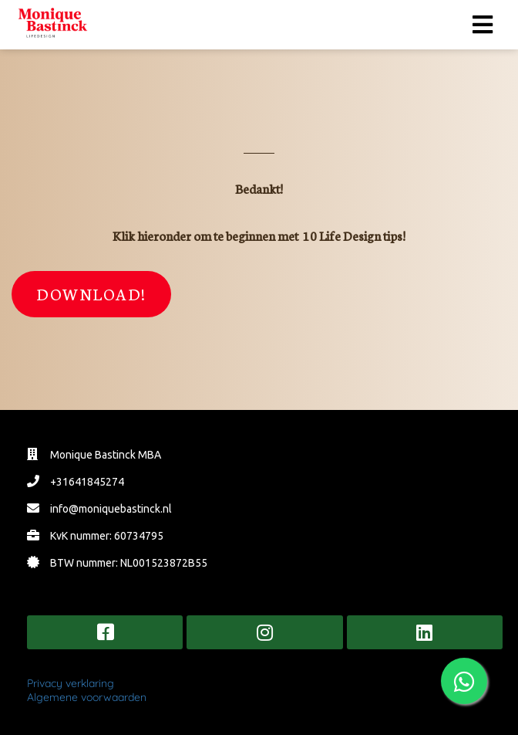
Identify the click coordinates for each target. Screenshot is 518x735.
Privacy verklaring (70, 683)
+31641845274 (87, 482)
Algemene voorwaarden (86, 697)
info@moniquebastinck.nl (111, 509)
